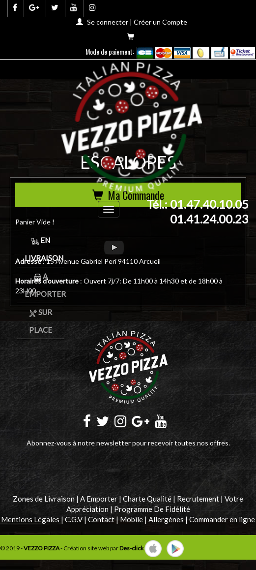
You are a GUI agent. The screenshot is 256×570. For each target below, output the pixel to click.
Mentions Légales (30, 519)
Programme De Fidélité (152, 509)
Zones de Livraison (44, 498)
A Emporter (98, 498)
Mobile (131, 519)
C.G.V (74, 519)
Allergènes (166, 519)
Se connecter (107, 22)
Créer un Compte (160, 22)
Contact (101, 519)
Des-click (131, 547)
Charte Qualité (147, 498)
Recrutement (198, 498)
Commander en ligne (222, 519)
